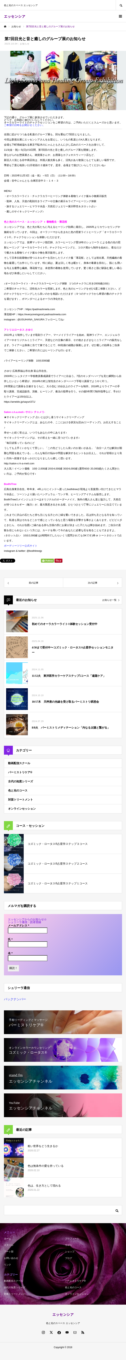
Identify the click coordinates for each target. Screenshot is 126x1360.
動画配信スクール (19, 763)
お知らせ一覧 (109, 600)
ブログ (68, 1258)
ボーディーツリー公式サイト (20, 545)
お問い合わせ (11, 1258)
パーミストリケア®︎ (20, 772)
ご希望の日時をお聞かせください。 (24, 125)
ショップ (69, 1251)
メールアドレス (18, 925)
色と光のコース (17, 790)
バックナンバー (15, 999)
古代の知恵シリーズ (20, 781)
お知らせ (24, 44)
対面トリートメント (20, 799)
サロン (68, 1245)
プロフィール (72, 1238)
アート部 (8, 1251)
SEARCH (121, 5)
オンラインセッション (22, 808)
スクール (8, 1245)
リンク (7, 1264)
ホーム (7, 1238)
